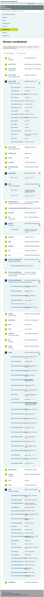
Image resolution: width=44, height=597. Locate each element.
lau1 (9, 324)
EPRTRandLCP (13, 202)
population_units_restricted (18, 117)
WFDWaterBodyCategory (18, 568)
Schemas (4, 26)
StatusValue (16, 455)
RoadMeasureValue (18, 446)
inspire (10, 314)
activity (15, 190)
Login (31, 3)
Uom (14, 544)
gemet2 (10, 237)
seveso (10, 474)
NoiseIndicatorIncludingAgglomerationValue (18, 402)
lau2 (9, 329)
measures (16, 97)
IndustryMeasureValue (18, 390)
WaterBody (16, 554)
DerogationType (17, 291)
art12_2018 (12, 69)
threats (15, 134)
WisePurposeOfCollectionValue (18, 575)
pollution (15, 111)
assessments (16, 87)
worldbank (11, 582)
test (9, 480)
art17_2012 (12, 81)
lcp (9, 340)
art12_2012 (12, 64)
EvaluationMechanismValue (18, 375)
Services (4, 32)
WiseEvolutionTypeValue (18, 572)
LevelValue (16, 399)
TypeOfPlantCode (18, 300)
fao (9, 217)
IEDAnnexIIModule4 (15, 280)
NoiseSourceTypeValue (18, 423)
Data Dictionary (14, 11)
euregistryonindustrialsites (16, 208)
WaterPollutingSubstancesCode (18, 307)
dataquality (12, 173)
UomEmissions (17, 547)
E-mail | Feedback (7, 592)
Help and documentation (8, 14)
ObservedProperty (18, 533)
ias (9, 250)
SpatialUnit (16, 540)
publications (12, 469)
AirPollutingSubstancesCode (18, 286)
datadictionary (13, 167)
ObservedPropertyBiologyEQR (18, 536)
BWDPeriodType (17, 500)
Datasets (4, 17)
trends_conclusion (18, 141)
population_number (18, 114)
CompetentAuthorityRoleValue (18, 366)
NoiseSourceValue (18, 427)
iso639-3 (15, 394)
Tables (4, 20)
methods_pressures (18, 100)
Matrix (15, 526)
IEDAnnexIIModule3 (15, 272)
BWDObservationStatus (18, 495)
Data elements (6, 23)
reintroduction (17, 131)
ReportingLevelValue (18, 441)
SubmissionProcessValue (18, 458)
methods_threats (17, 104)
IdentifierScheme (17, 523)
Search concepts (22, 53)
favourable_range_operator (18, 94)
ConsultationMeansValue (18, 370)
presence (15, 121)
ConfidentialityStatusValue (18, 514)
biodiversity (12, 153)
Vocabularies (6, 29)
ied (9, 255)
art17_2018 (12, 147)
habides (11, 246)
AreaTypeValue (17, 361)
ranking (15, 127)
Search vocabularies (10, 53)
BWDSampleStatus (18, 503)
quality (15, 124)
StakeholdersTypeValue (18, 450)
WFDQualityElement (18, 565)
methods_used (17, 107)
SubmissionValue (18, 463)
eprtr (10, 184)
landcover (11, 320)
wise (9, 489)
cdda (10, 158)
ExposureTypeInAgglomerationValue (18, 379)
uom (9, 485)
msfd (10, 346)
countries (15, 229)
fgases (10, 223)
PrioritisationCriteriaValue (18, 432)
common (11, 162)
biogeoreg (16, 90)
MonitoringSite (17, 529)
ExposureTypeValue (18, 385)
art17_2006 (12, 75)
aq (9, 58)
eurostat (11, 212)
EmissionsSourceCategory (18, 518)
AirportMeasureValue (18, 356)
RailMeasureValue (18, 436)
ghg (9, 241)
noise (10, 352)
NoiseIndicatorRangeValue (18, 409)
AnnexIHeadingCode (18, 265)
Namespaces (5, 35)
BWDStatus (16, 507)
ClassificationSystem (18, 510)
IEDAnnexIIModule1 (15, 259)
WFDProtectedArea (18, 561)
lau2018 (11, 333)
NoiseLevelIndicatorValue (18, 418)
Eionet (8, 11)
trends (15, 138)
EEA (9, 1)
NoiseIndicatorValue (18, 413)
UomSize (15, 551)
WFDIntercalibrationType (18, 558)
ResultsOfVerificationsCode (18, 295)
